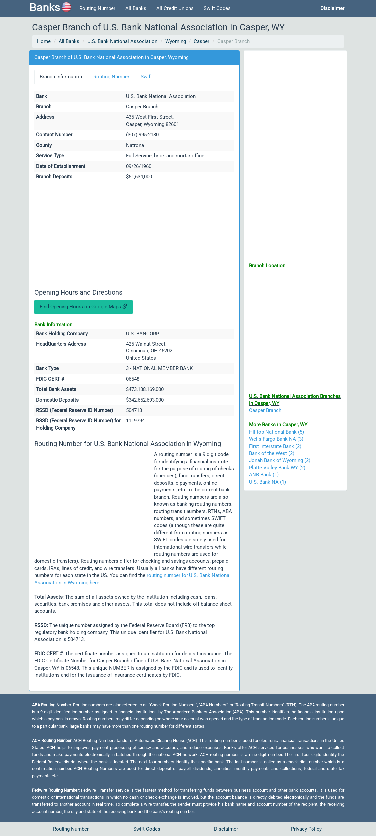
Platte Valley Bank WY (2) (277, 468)
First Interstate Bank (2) (275, 446)
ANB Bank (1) (264, 475)
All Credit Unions (175, 8)
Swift (146, 77)
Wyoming (175, 41)
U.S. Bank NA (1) (267, 482)
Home (44, 41)
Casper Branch (265, 410)
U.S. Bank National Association (122, 41)
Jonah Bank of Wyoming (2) (279, 460)
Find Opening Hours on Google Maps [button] (83, 307)
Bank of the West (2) (271, 453)
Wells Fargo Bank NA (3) (276, 439)
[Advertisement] (134, 235)
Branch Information (61, 77)
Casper (201, 41)
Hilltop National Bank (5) (276, 432)
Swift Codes (217, 8)
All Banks (135, 8)
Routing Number (97, 8)
